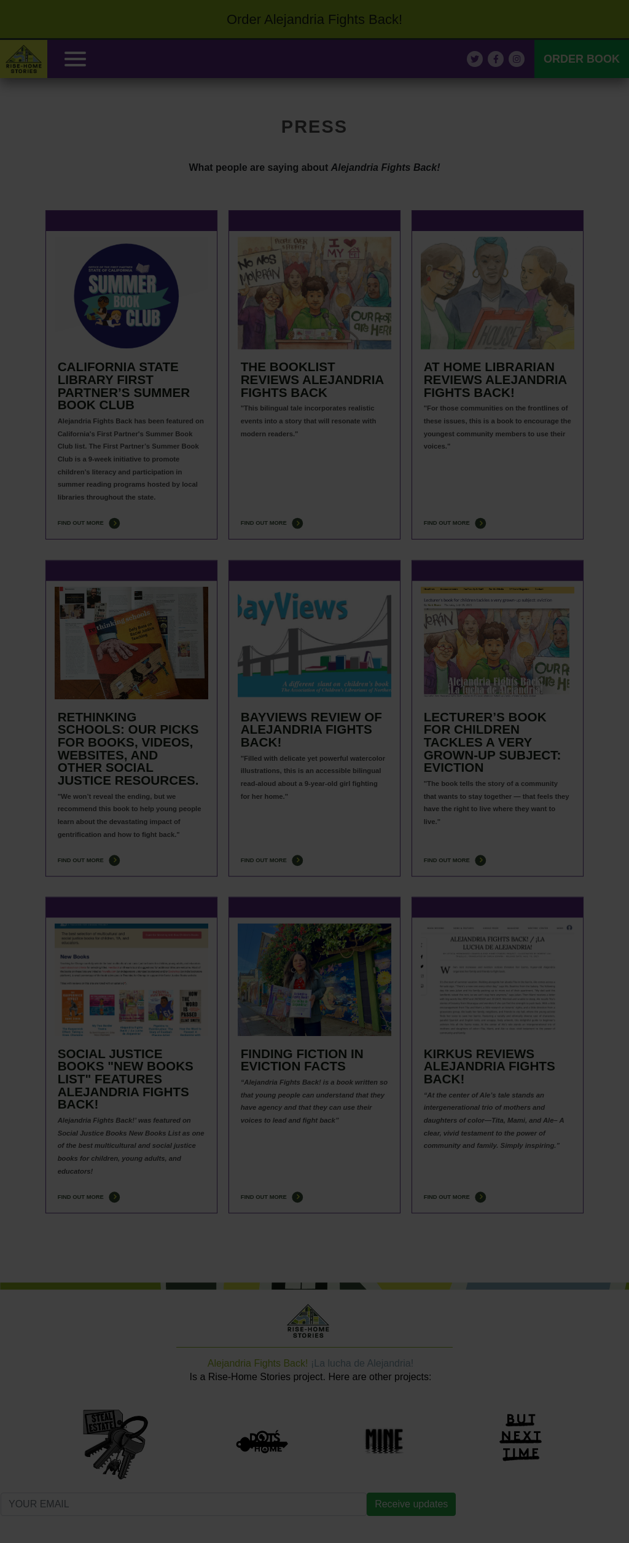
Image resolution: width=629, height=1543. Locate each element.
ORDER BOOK (582, 59)
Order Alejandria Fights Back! (314, 19)
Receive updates (411, 1504)
